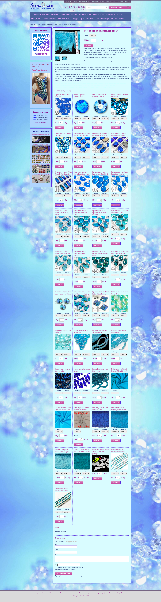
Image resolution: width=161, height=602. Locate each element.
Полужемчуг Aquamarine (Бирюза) (63, 331)
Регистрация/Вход (114, 594)
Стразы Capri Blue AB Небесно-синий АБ (99, 95)
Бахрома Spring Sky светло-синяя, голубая (62, 450)
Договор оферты (103, 594)
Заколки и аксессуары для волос (106, 18)
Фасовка (67, 116)
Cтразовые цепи (63, 18)
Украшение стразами (98, 1)
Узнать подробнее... (40, 122)
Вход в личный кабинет (41, 594)
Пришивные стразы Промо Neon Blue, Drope (82, 173)
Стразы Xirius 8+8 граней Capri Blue (119, 95)
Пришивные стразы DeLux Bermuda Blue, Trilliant (82, 134)
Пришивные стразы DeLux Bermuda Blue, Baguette (63, 173)
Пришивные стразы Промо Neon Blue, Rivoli (100, 173)
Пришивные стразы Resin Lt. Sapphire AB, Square (100, 293)
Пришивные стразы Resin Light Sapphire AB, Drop (82, 293)
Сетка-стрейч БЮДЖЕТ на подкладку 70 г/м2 (81, 409)
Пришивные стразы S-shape (41, 164)
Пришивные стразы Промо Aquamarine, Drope (63, 252)
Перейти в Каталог (39, 70)
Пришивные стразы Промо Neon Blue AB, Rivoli (80, 212)
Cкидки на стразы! (40, 112)
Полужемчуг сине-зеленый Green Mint (119, 293)
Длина (86, 35)
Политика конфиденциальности (88, 594)
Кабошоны (54, 14)
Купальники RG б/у (84, 1)
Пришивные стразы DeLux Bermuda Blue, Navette (100, 134)
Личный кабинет (110, 1)
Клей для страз (36, 18)
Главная (32, 24)
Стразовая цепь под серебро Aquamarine (118, 450)
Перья (82, 18)
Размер (59, 116)
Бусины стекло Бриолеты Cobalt (82, 370)
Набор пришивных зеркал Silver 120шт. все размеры (100, 451)
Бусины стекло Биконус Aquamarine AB (99, 331)
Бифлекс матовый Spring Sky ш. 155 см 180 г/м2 (63, 409)
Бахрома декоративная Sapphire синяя (100, 409)
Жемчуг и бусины (98, 14)
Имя (56, 544)
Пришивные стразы (85, 14)
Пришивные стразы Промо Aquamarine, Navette (80, 253)
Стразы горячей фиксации (68, 14)
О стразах (68, 1)
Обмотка (122, 18)
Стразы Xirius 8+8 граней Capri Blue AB (63, 134)
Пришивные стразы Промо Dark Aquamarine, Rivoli (100, 253)
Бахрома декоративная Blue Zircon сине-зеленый (82, 450)
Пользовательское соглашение (69, 594)
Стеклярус (74, 18)
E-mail (56, 549)
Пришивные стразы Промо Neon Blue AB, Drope (62, 212)
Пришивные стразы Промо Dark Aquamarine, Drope (120, 252)
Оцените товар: (59, 541)
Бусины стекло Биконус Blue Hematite (62, 370)
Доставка (120, 1)
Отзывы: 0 (58, 528)
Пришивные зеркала (49, 18)
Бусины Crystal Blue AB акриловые (81, 331)
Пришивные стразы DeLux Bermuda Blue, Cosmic (119, 134)
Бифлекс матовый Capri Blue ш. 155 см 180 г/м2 (119, 370)
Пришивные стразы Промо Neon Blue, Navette (120, 173)
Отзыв (56, 555)
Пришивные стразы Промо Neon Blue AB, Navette (99, 212)
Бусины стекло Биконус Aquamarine (118, 331)
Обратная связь (53, 594)
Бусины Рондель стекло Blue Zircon (100, 370)
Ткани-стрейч (110, 14)
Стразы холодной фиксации (40, 14)
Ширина (104, 429)
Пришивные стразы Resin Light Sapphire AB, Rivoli (63, 293)
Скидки (75, 1)
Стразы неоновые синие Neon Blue (62, 95)
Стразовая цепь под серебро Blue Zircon (61, 489)
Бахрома (119, 14)
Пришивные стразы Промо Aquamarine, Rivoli (120, 211)
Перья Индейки (47, 24)
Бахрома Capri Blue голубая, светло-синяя (118, 409)
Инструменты (90, 18)
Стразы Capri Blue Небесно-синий (79, 95)
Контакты (127, 1)
